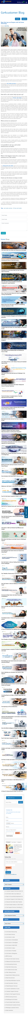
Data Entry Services (10, 977)
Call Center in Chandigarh (12, 942)
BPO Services (9, 956)
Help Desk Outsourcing (11, 967)
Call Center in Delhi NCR (11, 945)
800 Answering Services (11, 996)
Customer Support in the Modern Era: (14, 899)
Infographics (19, 842)
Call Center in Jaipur (10, 948)
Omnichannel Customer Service (13, 1005)
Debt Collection (9, 1010)
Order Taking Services (11, 972)
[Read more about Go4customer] (6, 1)
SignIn (17, 19)
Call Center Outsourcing (11, 931)
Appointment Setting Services (12, 975)
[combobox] (8, 823)
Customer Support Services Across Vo (14, 891)
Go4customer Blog (12, 12)
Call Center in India (10, 937)
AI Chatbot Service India (11, 969)
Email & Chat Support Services (13, 994)
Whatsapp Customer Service (12, 1007)
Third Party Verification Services (13, 980)
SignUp (24, 19)
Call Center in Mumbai (11, 950)
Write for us (11, 798)
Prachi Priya (7, 26)
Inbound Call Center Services (12, 958)
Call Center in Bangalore (11, 953)
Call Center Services (10, 934)
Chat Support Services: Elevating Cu (14, 907)
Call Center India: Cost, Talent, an (13, 893)
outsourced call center (8, 165)
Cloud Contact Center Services (13, 1002)
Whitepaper (8, 842)
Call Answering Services (11, 964)
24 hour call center (17, 97)
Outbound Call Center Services (13, 961)
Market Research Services (11, 986)
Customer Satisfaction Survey (12, 988)
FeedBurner (13, 874)
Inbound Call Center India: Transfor (14, 902)
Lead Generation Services (11, 983)
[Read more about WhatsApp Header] (24, 2)
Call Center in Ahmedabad (12, 939)
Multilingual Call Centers (11, 999)
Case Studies (14, 842)
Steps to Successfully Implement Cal (14, 896)
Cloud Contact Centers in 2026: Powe (14, 904)
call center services (11, 83)
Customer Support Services (12, 991)
